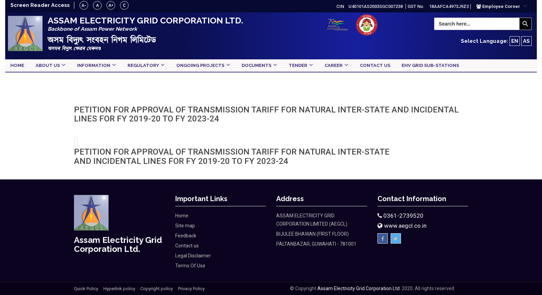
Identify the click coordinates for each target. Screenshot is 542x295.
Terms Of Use (190, 265)
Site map (185, 225)
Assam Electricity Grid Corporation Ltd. (359, 288)
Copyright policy (156, 288)
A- (84, 5)
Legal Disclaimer (193, 255)
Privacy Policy (191, 288)
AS (526, 41)
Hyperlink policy (119, 288)
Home (181, 215)
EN (514, 41)
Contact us (187, 245)
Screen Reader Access (40, 5)
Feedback (185, 235)
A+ (111, 5)
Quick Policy (86, 288)
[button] (502, 6)
